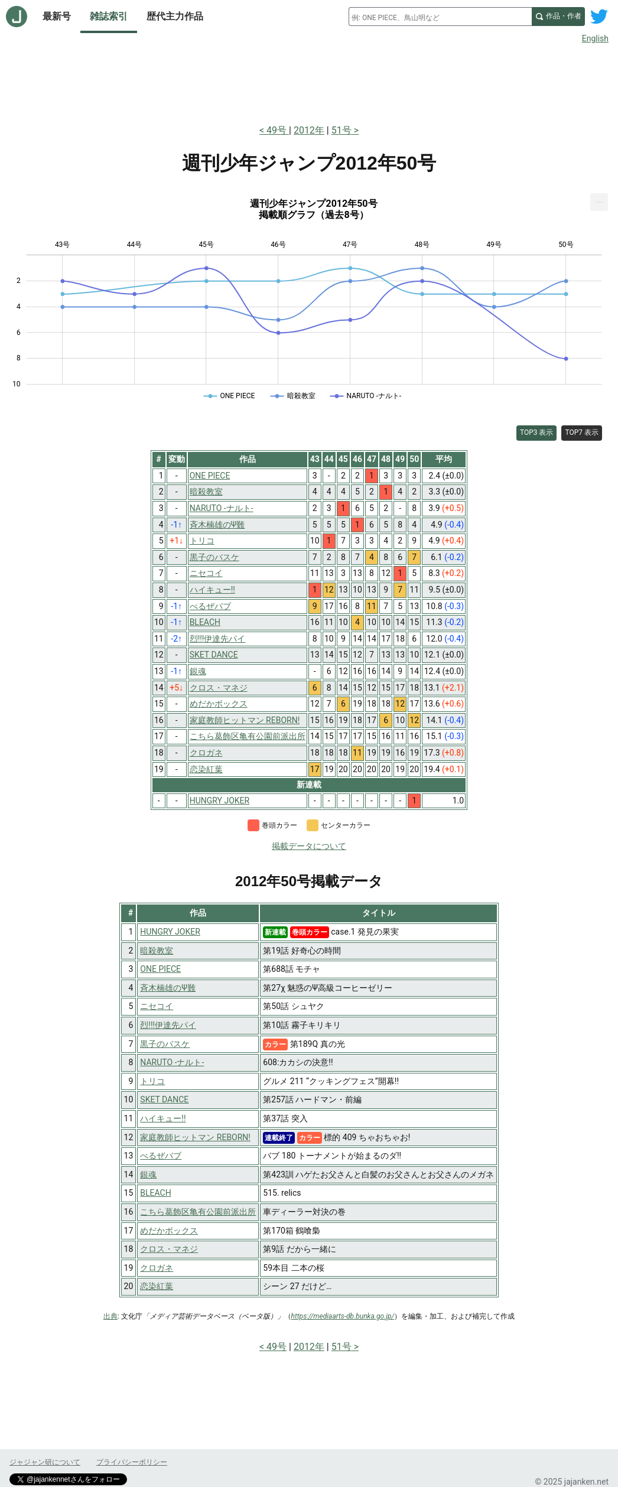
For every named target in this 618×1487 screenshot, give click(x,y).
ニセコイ (156, 1006)
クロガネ (156, 1268)
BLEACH (155, 1193)
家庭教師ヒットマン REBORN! (195, 1137)
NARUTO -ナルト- (172, 1062)
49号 (277, 130)
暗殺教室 (156, 950)
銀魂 (148, 1174)
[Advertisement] (309, 81)
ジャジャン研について (44, 1462)
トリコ (152, 1081)
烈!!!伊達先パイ (168, 1025)
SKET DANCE (164, 1099)
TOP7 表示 (582, 432)
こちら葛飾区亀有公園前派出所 (198, 1211)
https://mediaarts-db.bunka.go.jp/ (343, 1316)
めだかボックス (169, 1230)
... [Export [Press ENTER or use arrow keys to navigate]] (599, 199)
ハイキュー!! (163, 1118)
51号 (341, 130)
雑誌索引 (109, 16)
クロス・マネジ (169, 1249)
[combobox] (440, 16)
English (595, 38)
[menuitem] (599, 202)
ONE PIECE (160, 969)
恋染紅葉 (156, 1286)
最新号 (57, 16)
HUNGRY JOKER (170, 931)
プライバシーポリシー (131, 1462)
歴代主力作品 (175, 16)
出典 (110, 1316)
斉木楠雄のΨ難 (168, 988)
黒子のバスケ (165, 1044)
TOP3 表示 (537, 432)
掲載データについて (309, 846)
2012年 (309, 130)
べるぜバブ (160, 1155)
